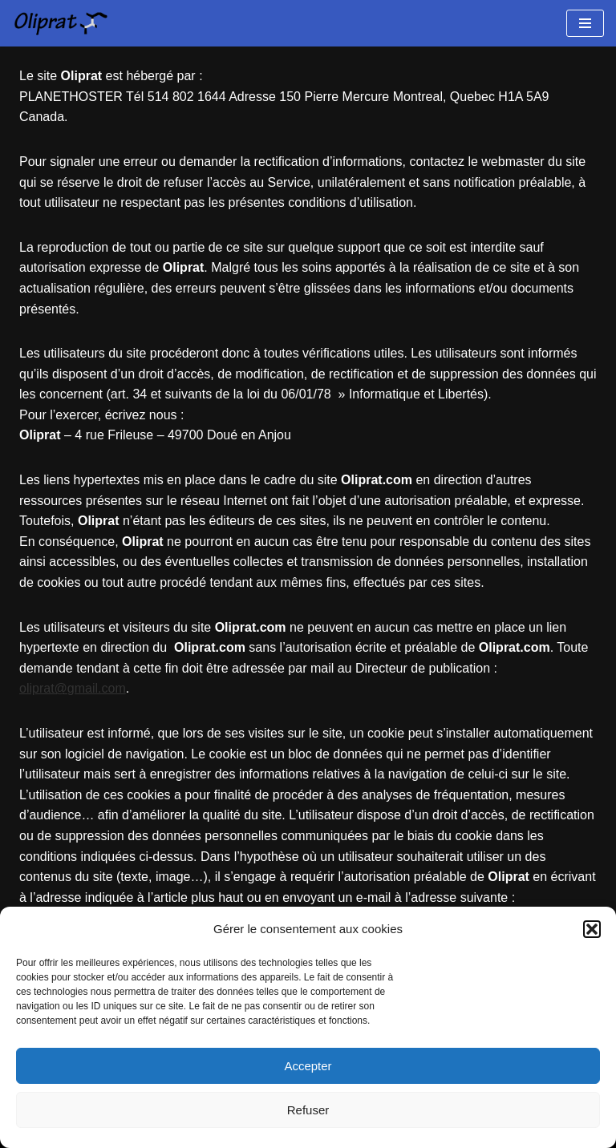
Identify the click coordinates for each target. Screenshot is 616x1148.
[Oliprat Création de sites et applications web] (60, 23)
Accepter (307, 1066)
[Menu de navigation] (585, 23)
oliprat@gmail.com (72, 688)
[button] (592, 929)
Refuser (308, 1110)
